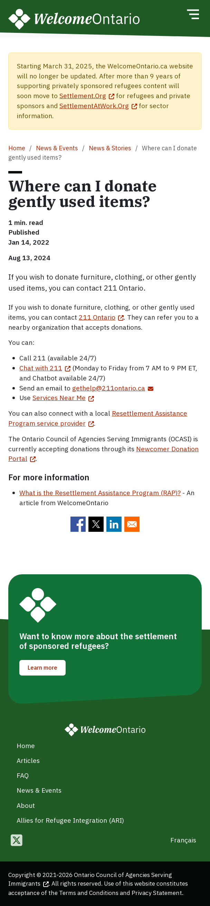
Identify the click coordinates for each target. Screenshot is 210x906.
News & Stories (110, 148)
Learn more (42, 667)
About (26, 805)
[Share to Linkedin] (114, 524)
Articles (28, 760)
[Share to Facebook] (78, 524)
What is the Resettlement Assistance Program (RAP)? (100, 492)
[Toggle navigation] (193, 14)
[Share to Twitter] (96, 524)
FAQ (23, 775)
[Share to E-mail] (132, 524)
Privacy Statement (157, 893)
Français (183, 840)
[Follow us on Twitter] (16, 841)
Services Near (63, 397)
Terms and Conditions (88, 893)
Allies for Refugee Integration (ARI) (70, 820)
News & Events (57, 148)
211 (101, 317)
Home (16, 148)
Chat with (44, 368)
